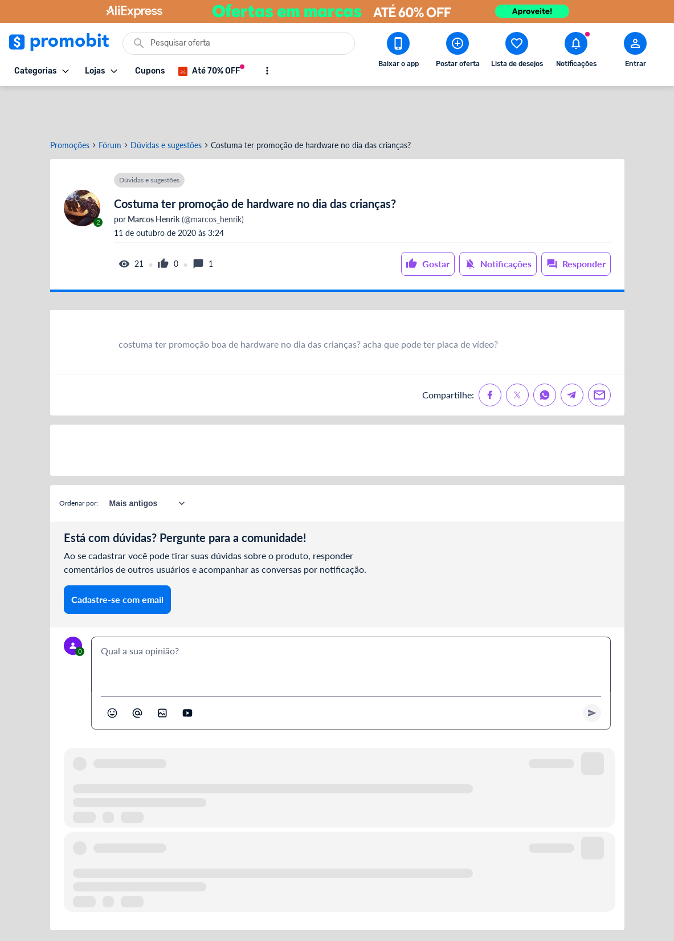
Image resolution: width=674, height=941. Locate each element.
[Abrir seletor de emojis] (112, 672)
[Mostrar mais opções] (267, 70)
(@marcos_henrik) (185, 178)
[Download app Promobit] (398, 52)
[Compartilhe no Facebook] (490, 354)
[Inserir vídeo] (187, 672)
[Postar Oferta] (457, 52)
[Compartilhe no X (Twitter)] (517, 354)
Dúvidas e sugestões (166, 104)
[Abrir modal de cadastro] (635, 52)
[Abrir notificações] (576, 52)
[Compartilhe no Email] (599, 354)
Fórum (110, 104)
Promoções (69, 104)
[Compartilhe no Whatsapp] (544, 354)
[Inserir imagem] (162, 672)
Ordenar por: (78, 462)
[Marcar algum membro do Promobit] (137, 672)
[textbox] (351, 623)
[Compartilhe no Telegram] (572, 354)
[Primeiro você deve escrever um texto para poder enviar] (592, 672)
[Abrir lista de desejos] (516, 52)
